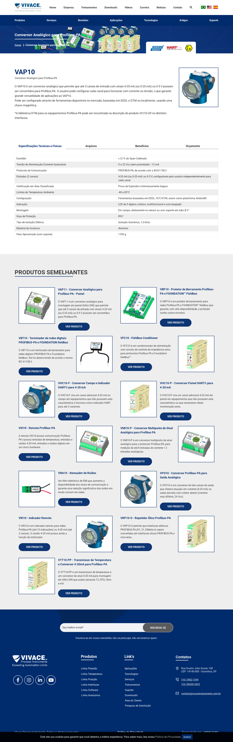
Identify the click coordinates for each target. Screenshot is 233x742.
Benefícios (142, 146)
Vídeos (128, 7)
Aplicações (116, 20)
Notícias (161, 7)
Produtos (20, 20)
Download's (111, 7)
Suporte (213, 20)
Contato (177, 7)
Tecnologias (151, 20)
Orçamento (193, 146)
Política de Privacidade (168, 736)
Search (191, 7)
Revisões (83, 20)
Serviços (51, 20)
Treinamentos (89, 7)
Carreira (144, 7)
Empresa (69, 7)
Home (52, 7)
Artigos (183, 20)
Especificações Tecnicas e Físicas (40, 146)
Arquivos (91, 146)
